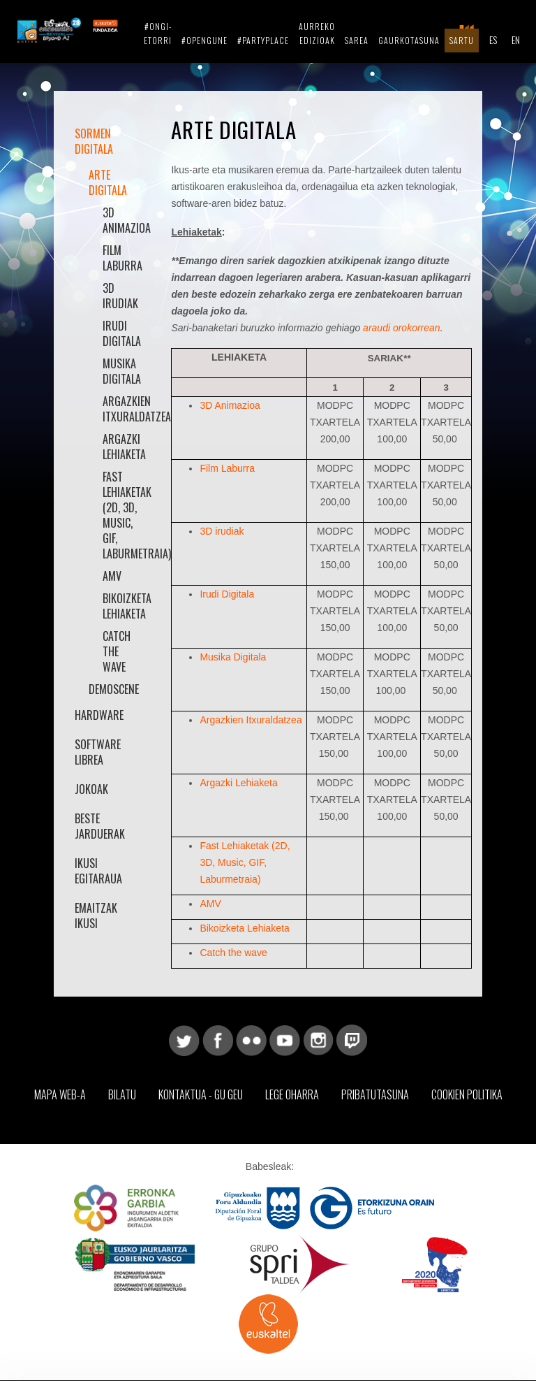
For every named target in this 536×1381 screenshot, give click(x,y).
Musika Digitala (121, 371)
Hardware (99, 715)
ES (493, 39)
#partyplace (263, 40)
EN (516, 39)
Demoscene (114, 689)
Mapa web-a (60, 1094)
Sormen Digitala (94, 141)
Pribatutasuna (375, 1094)
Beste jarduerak (100, 826)
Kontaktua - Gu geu (200, 1094)
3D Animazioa (230, 405)
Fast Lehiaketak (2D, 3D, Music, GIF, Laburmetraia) (121, 515)
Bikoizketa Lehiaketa (121, 606)
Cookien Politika (466, 1094)
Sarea (356, 40)
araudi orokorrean (401, 327)
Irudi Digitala (121, 333)
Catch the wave (117, 651)
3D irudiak (120, 296)
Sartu (461, 40)
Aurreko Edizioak (317, 33)
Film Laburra (121, 258)
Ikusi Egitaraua (98, 871)
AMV (112, 575)
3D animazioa (121, 220)
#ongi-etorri (158, 33)
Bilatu (122, 1094)
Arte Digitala (108, 182)
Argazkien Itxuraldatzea (121, 409)
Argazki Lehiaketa (121, 447)
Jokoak (91, 789)
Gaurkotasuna (409, 40)
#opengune (204, 40)
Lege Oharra (292, 1094)
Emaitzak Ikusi (96, 915)
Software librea (98, 752)
